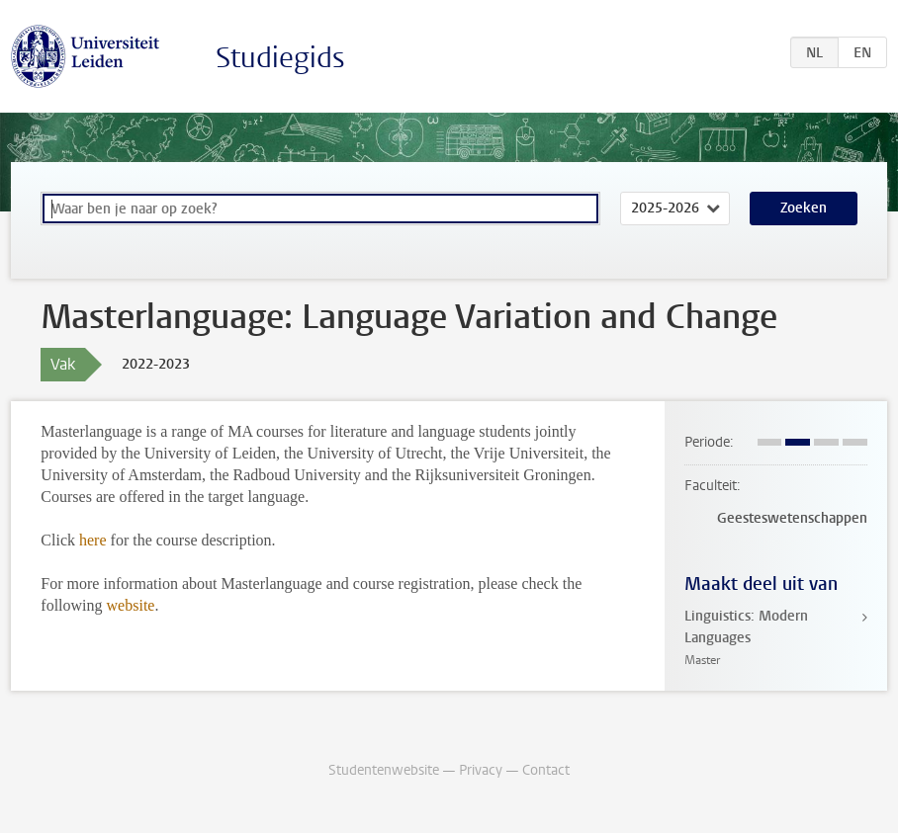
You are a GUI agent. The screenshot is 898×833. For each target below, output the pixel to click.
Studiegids (280, 58)
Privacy (480, 770)
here (93, 540)
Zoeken (803, 208)
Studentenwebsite (383, 770)
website (131, 605)
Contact (546, 770)
